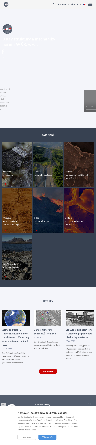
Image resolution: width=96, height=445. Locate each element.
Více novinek (48, 371)
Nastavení (26, 437)
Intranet (62, 4)
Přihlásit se (72, 4)
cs (81, 4)
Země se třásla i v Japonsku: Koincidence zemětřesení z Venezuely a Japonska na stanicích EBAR (15, 337)
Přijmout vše (47, 437)
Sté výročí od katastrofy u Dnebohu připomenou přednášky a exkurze (79, 333)
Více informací (30, 430)
